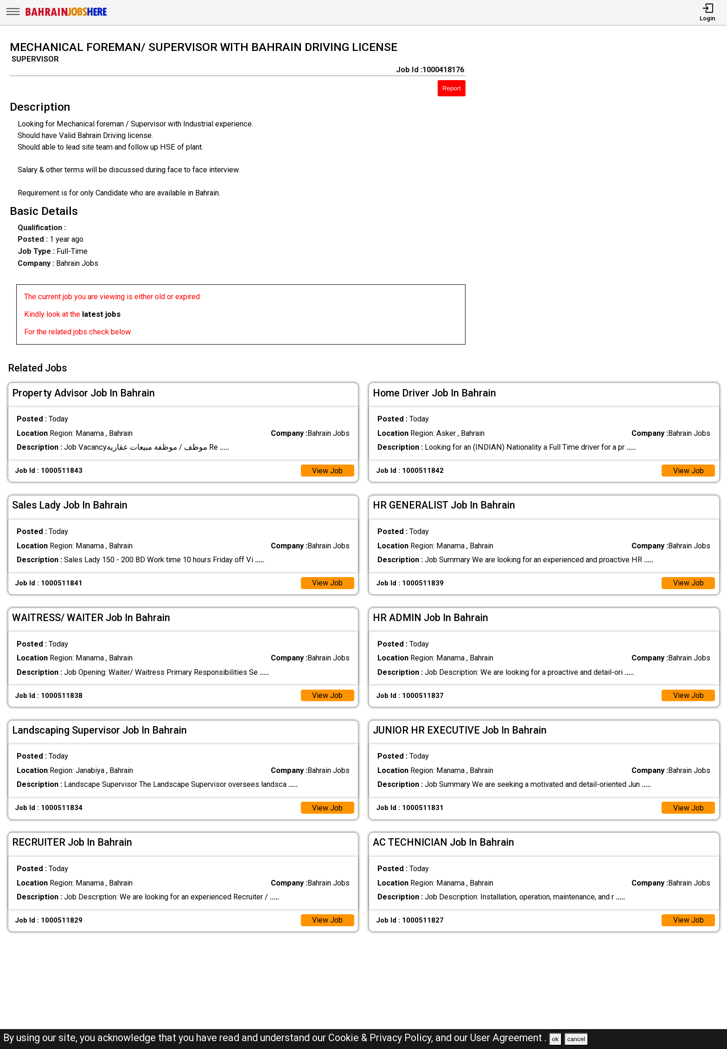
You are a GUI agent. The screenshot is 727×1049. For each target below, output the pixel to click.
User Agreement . (508, 1037)
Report (451, 88)
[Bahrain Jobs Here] (66, 15)
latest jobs (101, 314)
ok (555, 1039)
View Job (327, 469)
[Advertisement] (605, 195)
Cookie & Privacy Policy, (381, 1037)
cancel (576, 1039)
